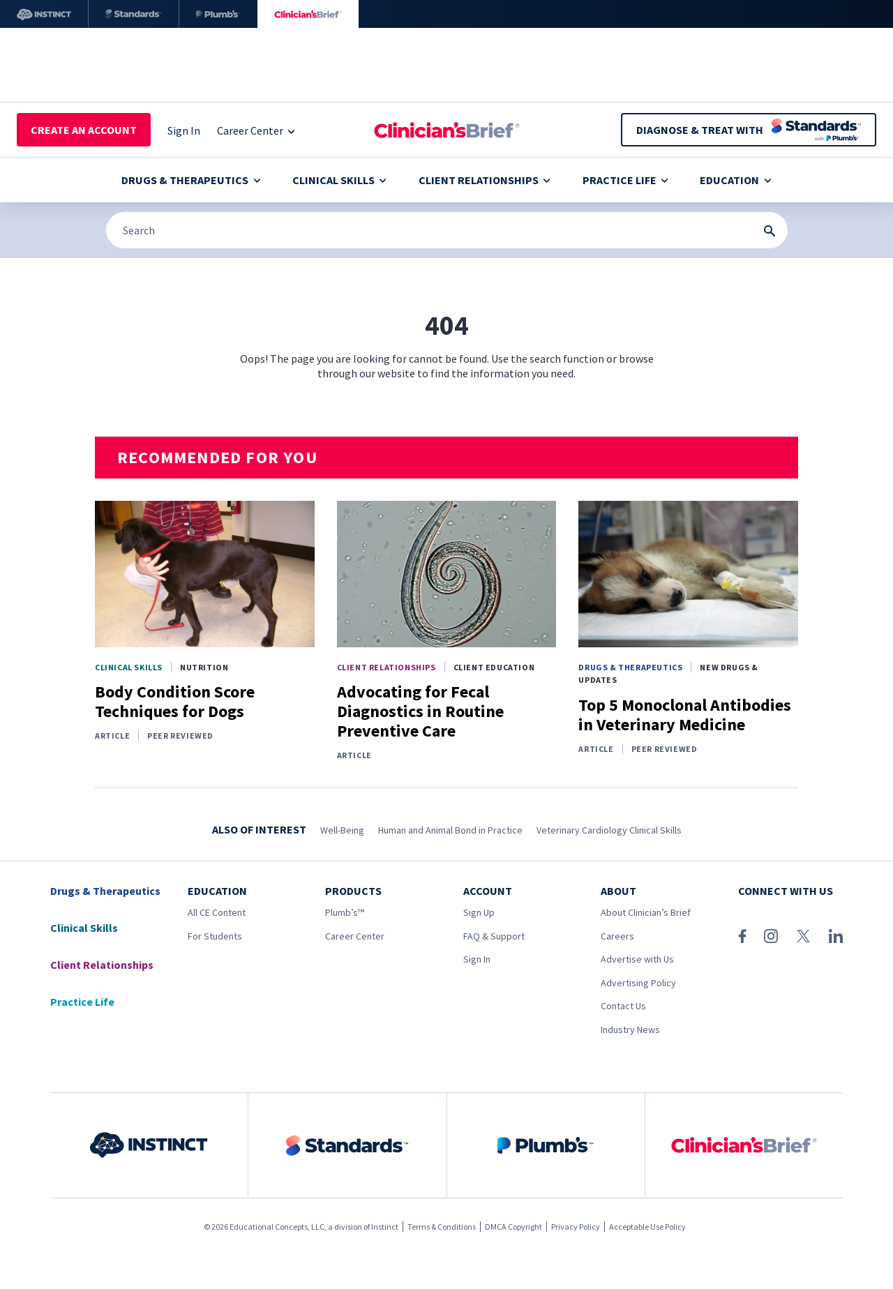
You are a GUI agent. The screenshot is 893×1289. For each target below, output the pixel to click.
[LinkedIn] (836, 936)
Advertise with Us (637, 959)
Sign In (476, 959)
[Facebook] (742, 936)
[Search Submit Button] (769, 231)
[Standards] (134, 14)
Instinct (384, 1226)
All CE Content (217, 912)
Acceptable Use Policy (647, 1226)
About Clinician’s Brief (646, 912)
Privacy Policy (575, 1226)
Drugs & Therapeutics (190, 180)
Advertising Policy (638, 983)
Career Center (354, 936)
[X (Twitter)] (803, 936)
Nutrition (204, 667)
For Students (215, 936)
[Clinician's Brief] (308, 14)
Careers (617, 936)
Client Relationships (484, 180)
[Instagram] (771, 936)
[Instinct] (44, 14)
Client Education (494, 667)
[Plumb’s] (218, 14)
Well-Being (342, 830)
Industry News (630, 1029)
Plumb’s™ (344, 912)
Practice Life (625, 180)
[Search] (447, 230)
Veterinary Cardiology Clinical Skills (609, 830)
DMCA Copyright (513, 1226)
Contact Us (623, 1006)
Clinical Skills (339, 180)
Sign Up (479, 912)
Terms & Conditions (441, 1226)
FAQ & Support (494, 936)
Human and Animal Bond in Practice (450, 830)
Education (735, 180)
